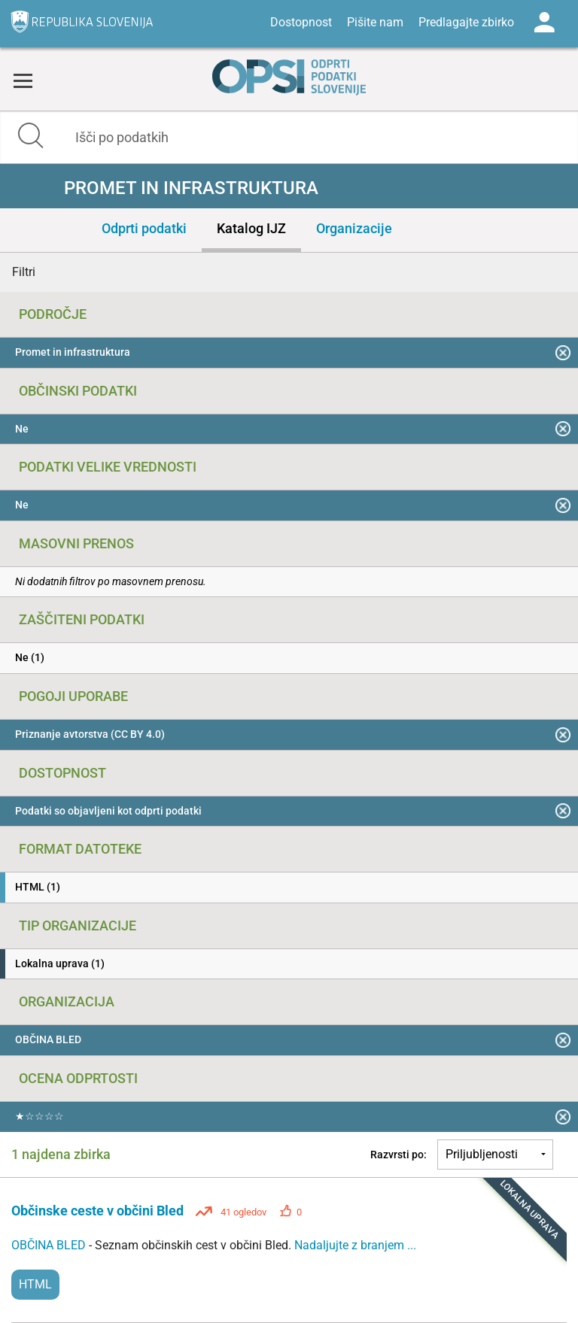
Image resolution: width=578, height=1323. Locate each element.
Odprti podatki (144, 228)
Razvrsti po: (398, 1155)
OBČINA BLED (50, 1245)
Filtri (23, 272)
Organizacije (354, 228)
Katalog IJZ (251, 228)
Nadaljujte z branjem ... (355, 1245)
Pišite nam (375, 22)
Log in (544, 22)
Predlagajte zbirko (466, 22)
